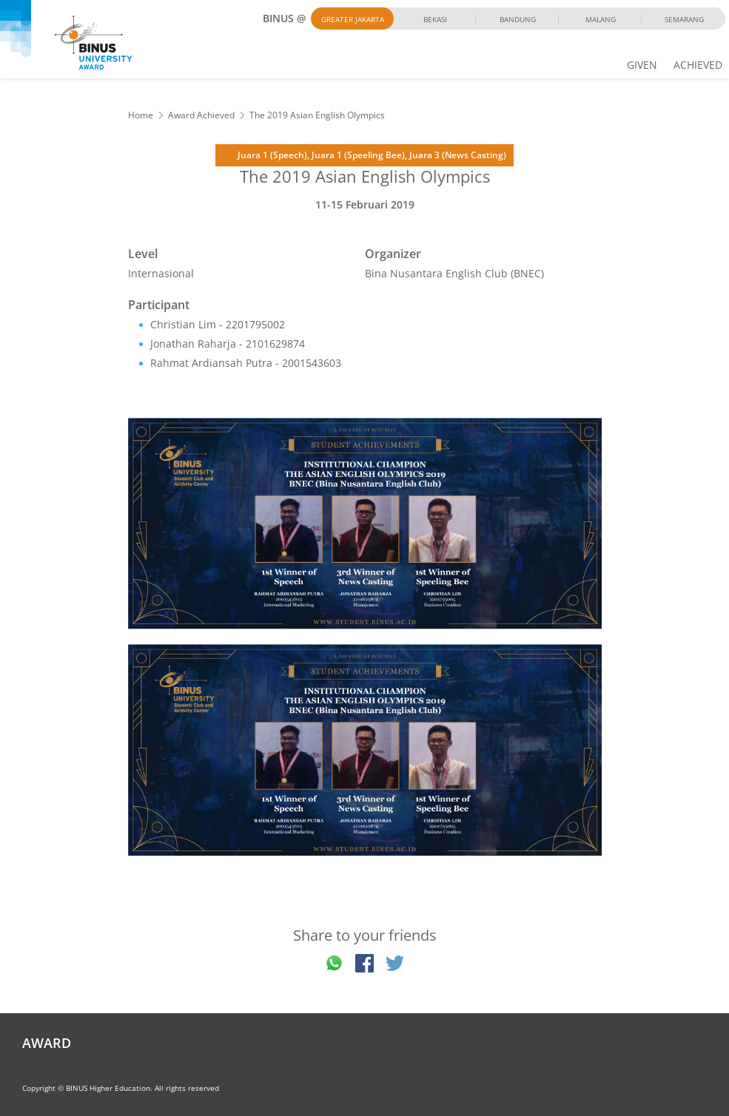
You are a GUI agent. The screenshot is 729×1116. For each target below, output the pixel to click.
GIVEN (642, 65)
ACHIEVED (697, 65)
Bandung (518, 19)
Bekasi (435, 19)
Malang (600, 19)
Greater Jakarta (352, 19)
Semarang (684, 19)
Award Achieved (201, 115)
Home (140, 115)
